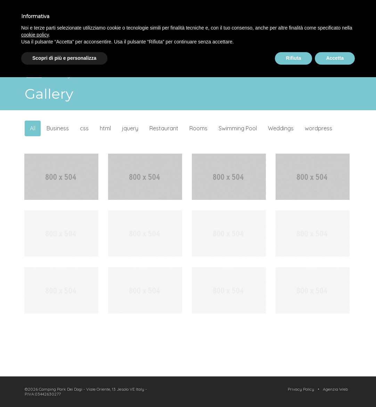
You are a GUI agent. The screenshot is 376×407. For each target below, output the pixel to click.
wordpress (318, 128)
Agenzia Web (335, 389)
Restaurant (163, 128)
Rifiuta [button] (293, 58)
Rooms (198, 128)
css (84, 128)
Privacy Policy (301, 389)
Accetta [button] (335, 58)
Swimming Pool (238, 128)
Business (58, 128)
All (32, 128)
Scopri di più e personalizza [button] (64, 58)
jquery (130, 128)
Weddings (281, 128)
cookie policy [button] (35, 35)
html (105, 128)
